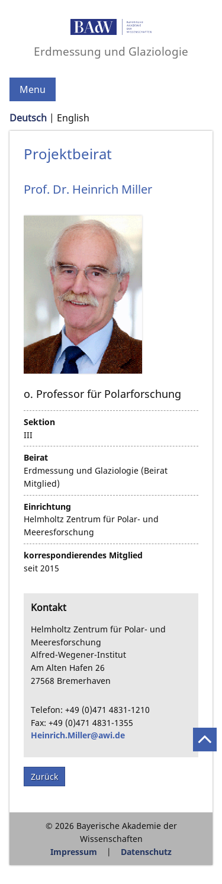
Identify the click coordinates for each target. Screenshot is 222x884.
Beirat (36, 457)
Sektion (39, 421)
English (73, 117)
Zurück (44, 776)
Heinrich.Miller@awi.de (78, 735)
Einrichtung (47, 506)
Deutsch (28, 117)
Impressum (73, 851)
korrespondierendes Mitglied (83, 555)
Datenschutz (146, 851)
